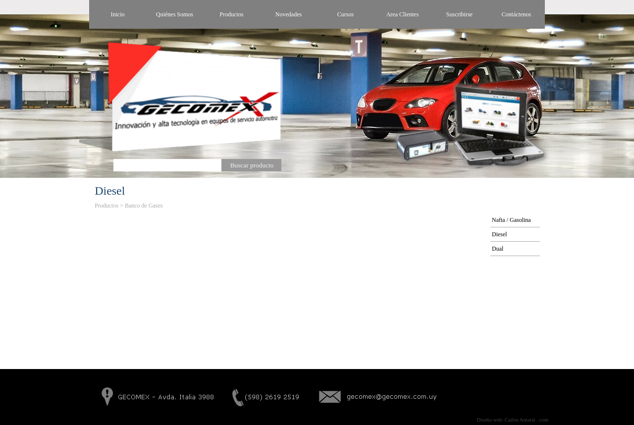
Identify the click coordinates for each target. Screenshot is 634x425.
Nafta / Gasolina (511, 219)
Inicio (118, 14)
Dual (497, 248)
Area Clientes (402, 14)
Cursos (345, 14)
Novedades (288, 14)
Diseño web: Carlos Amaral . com (512, 420)
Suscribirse (459, 14)
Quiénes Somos (174, 14)
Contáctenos (516, 14)
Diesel (499, 234)
